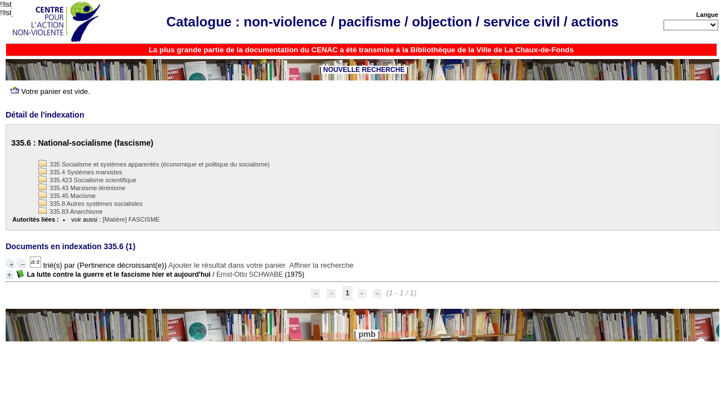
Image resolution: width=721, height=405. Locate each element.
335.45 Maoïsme (67, 195)
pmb (366, 334)
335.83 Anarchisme (70, 211)
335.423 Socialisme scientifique (87, 180)
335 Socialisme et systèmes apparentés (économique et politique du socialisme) (154, 164)
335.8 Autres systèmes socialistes (90, 203)
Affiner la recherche (322, 265)
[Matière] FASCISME (131, 219)
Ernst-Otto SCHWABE (249, 274)
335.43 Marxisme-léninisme (82, 187)
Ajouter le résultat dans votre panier (227, 265)
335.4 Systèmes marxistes (80, 172)
